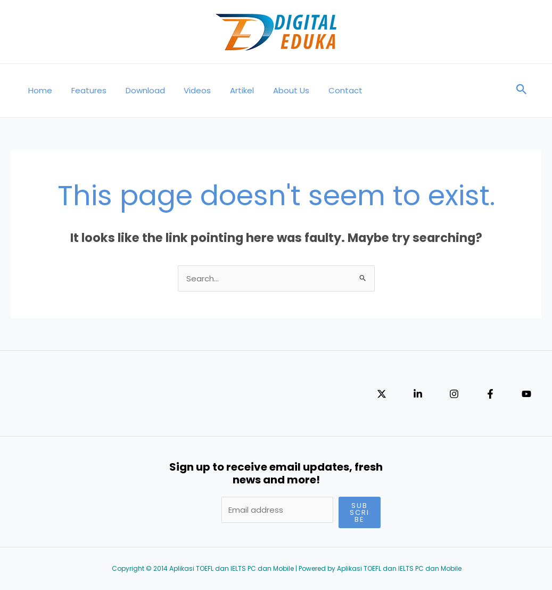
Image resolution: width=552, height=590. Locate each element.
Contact (325, 90)
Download (137, 90)
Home (39, 90)
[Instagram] (454, 394)
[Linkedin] (418, 394)
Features (84, 90)
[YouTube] (526, 394)
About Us (274, 90)
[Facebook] (490, 394)
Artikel (228, 90)
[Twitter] (381, 394)
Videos (186, 90)
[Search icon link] (522, 91)
